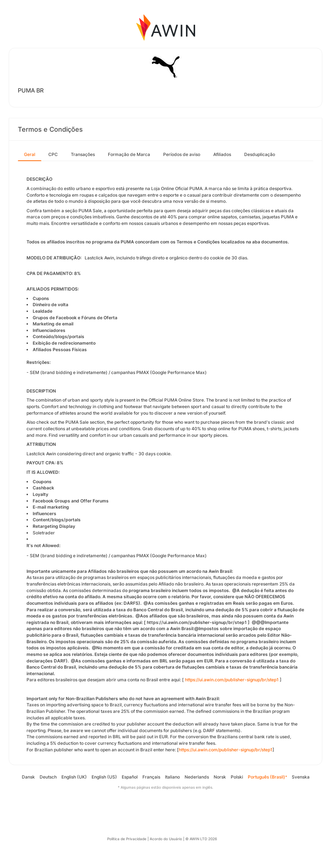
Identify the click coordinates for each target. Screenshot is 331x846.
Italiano (172, 777)
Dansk (28, 777)
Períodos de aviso (181, 154)
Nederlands (197, 777)
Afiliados (222, 154)
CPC (53, 154)
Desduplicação (259, 154)
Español (130, 777)
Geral (29, 154)
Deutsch (48, 777)
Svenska (301, 777)
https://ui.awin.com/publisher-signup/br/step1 (232, 679)
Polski (237, 777)
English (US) (104, 777)
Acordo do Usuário (166, 839)
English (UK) (74, 777)
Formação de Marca (129, 154)
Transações (83, 154)
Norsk (220, 777)
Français (151, 777)
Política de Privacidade (126, 839)
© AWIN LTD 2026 (201, 839)
